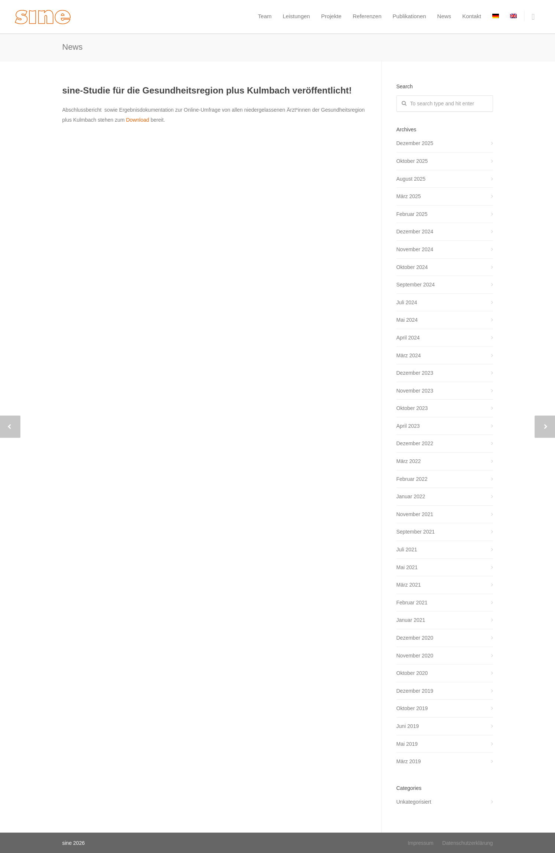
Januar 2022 (410, 496)
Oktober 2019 (412, 708)
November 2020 (415, 656)
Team (265, 16)
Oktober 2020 (412, 673)
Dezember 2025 (415, 143)
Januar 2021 (410, 620)
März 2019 (408, 761)
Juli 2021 (406, 549)
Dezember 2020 (415, 638)
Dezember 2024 (415, 231)
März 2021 (408, 585)
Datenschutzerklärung (467, 843)
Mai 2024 (407, 320)
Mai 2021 (407, 567)
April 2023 (408, 426)
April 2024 (408, 338)
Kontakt (471, 16)
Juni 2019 (407, 726)
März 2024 (408, 355)
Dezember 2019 (415, 691)
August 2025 (411, 179)
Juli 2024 (406, 302)
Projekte (331, 16)
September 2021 (415, 532)
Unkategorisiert (413, 802)
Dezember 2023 (415, 373)
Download (138, 120)
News (444, 16)
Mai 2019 (407, 744)
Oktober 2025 (412, 161)
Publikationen (409, 16)
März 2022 (408, 461)
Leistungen (296, 16)
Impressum (420, 843)
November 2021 (415, 514)
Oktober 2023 (412, 408)
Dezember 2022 (415, 443)
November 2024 (415, 249)
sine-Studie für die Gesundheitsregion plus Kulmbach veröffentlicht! (207, 90)
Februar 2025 (412, 214)
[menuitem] (496, 16)
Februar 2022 (412, 479)
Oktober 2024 (412, 267)
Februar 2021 (412, 603)
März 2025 (408, 196)
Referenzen (367, 16)
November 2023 (415, 391)
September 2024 (415, 285)
